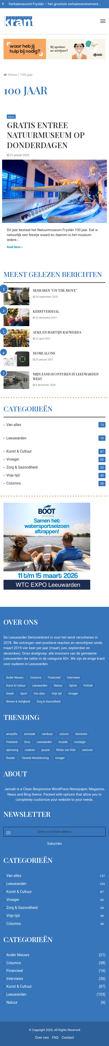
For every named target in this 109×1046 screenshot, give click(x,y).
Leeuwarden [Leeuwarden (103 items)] (39, 685)
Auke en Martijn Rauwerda (57, 332)
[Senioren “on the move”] (16, 296)
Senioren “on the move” (55, 290)
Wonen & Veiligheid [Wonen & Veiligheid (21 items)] (18, 701)
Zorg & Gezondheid (22, 467)
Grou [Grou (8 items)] (27, 742)
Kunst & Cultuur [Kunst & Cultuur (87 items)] (16, 685)
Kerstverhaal (46, 311)
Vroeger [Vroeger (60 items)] (73, 693)
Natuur (11, 117)
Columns (13, 483)
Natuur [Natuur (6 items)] (58, 685)
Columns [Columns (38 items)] (35, 677)
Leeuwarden (16, 438)
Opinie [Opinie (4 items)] (73, 685)
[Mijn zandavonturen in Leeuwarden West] (16, 380)
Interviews (14, 978)
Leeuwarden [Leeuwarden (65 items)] (44, 742)
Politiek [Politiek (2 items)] (88, 685)
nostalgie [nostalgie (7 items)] (80, 742)
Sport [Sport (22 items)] (23, 693)
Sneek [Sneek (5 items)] (10, 693)
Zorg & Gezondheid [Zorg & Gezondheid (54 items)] (48, 701)
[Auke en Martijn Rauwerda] (16, 338)
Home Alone (44, 353)
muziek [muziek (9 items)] (63, 742)
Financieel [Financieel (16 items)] (54, 677)
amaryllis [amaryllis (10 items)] (11, 734)
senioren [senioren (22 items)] (87, 750)
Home (10, 75)
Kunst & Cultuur (19, 451)
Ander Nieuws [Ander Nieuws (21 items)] (14, 677)
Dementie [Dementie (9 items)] (81, 734)
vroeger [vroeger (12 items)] (60, 758)
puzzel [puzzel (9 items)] (46, 750)
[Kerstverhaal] (16, 317)
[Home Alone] (16, 359)
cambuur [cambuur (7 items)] (47, 734)
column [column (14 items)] (64, 734)
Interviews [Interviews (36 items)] (73, 677)
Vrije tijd (13, 475)
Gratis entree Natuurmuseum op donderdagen (45, 135)
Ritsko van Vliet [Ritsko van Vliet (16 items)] (65, 750)
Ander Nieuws (17, 955)
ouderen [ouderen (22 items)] (30, 750)
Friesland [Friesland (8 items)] (12, 742)
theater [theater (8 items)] (10, 758)
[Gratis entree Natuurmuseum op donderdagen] (54, 191)
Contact (68, 1037)
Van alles (13, 424)
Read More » (15, 247)
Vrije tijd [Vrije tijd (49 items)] (57, 693)
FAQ (55, 1037)
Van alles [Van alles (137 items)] (39, 693)
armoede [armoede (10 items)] (29, 734)
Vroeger (12, 459)
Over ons (42, 1037)
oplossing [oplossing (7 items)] (12, 750)
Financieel (14, 970)
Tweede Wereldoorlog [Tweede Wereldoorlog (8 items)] (35, 758)
